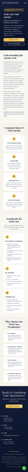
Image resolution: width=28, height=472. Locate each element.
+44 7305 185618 (8, 429)
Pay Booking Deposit (14, 451)
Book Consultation (14, 39)
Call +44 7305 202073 (14, 43)
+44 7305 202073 (8, 427)
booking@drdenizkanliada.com (11, 435)
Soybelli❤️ (19, 466)
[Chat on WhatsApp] (24, 468)
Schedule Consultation (14, 406)
